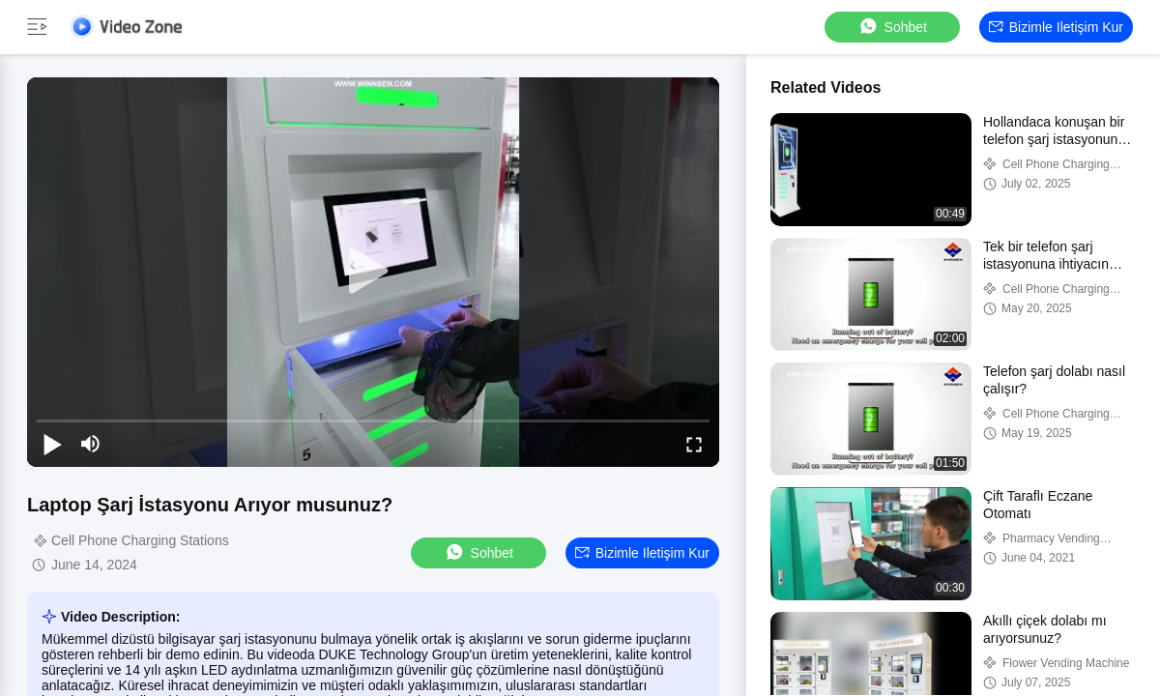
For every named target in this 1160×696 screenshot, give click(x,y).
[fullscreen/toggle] (694, 443)
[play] (373, 271)
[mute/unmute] (91, 443)
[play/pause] (52, 443)
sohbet (892, 26)
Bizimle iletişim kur (1056, 27)
